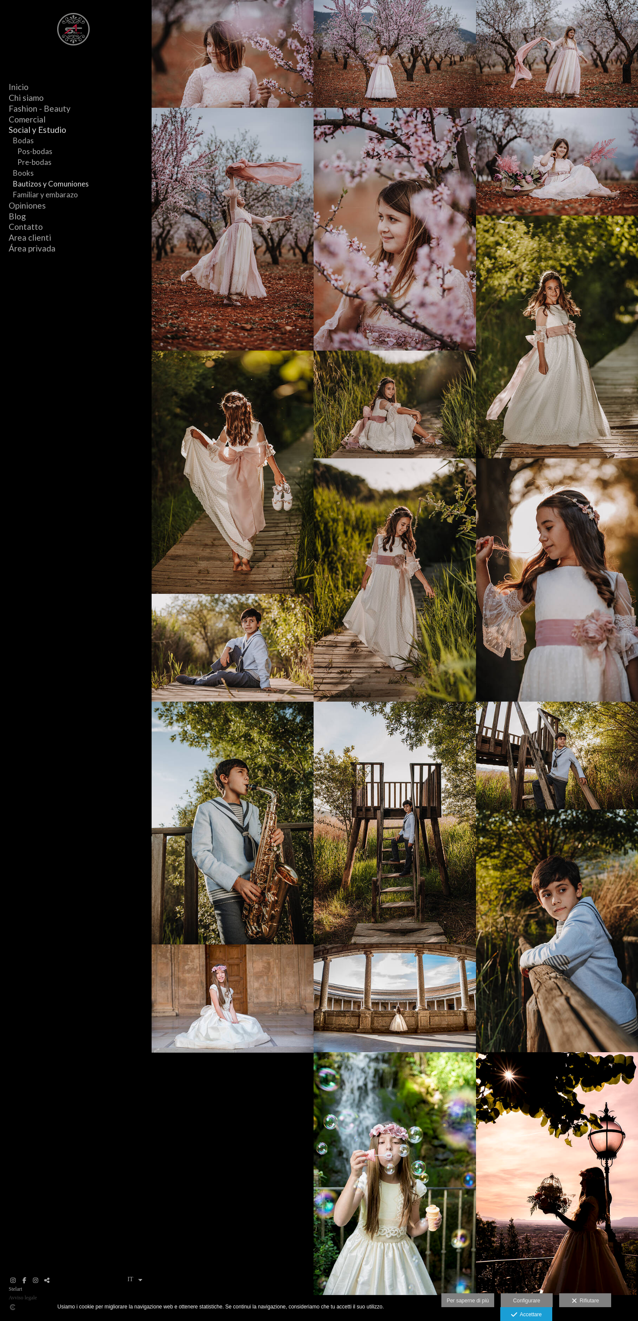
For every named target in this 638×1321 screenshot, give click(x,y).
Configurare (527, 1301)
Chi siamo (26, 98)
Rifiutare (585, 1301)
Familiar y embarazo (45, 194)
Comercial (27, 119)
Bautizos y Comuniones (51, 183)
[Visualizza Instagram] (13, 1280)
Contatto (26, 227)
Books (23, 172)
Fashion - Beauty (40, 108)
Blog (17, 216)
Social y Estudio (37, 130)
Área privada (32, 248)
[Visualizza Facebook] (24, 1280)
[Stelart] (74, 49)
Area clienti (30, 237)
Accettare (526, 1314)
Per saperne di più (468, 1301)
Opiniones (27, 205)
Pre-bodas (34, 162)
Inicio (19, 87)
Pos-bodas (34, 151)
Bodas (23, 140)
